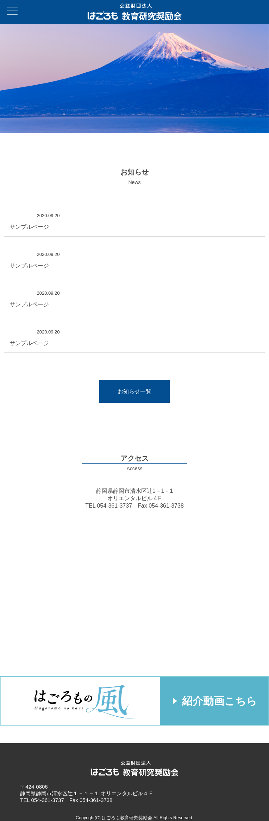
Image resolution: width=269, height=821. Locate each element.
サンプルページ (29, 227)
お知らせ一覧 (134, 391)
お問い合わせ (261, 7)
